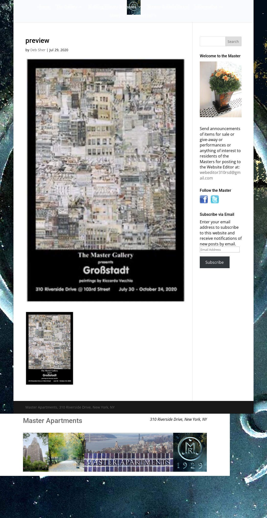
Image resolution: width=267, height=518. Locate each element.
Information (206, 7)
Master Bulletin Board (168, 7)
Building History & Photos (112, 7)
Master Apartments (52, 421)
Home (44, 7)
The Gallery (66, 7)
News (115, 16)
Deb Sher (37, 50)
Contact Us (142, 16)
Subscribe (214, 262)
